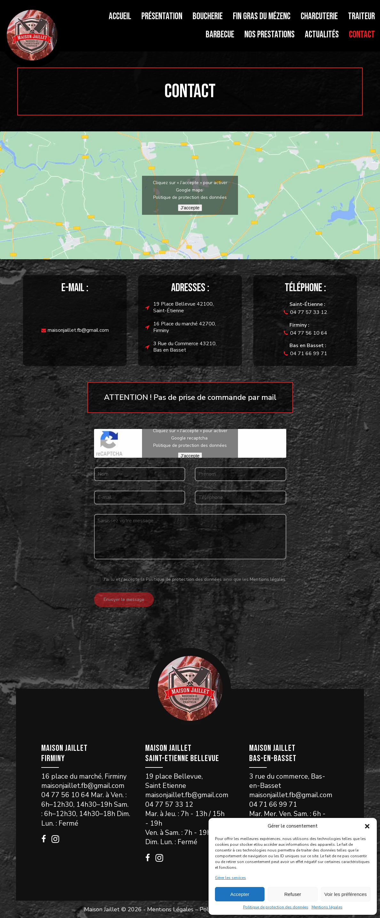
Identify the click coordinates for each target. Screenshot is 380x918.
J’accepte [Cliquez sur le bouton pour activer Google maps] (189, 207)
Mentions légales (327, 907)
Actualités (322, 34)
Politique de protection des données (275, 907)
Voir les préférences (345, 894)
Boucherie (208, 16)
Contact (362, 34)
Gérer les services (230, 877)
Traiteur (361, 16)
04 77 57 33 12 (308, 312)
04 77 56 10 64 (308, 333)
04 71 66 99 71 (308, 353)
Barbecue (220, 34)
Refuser (292, 894)
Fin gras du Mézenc (261, 16)
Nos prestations (269, 34)
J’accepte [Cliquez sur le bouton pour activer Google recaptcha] (189, 455)
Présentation (161, 16)
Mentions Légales (170, 909)
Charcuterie (319, 16)
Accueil (120, 16)
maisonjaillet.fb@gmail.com (78, 330)
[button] (367, 826)
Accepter (239, 894)
